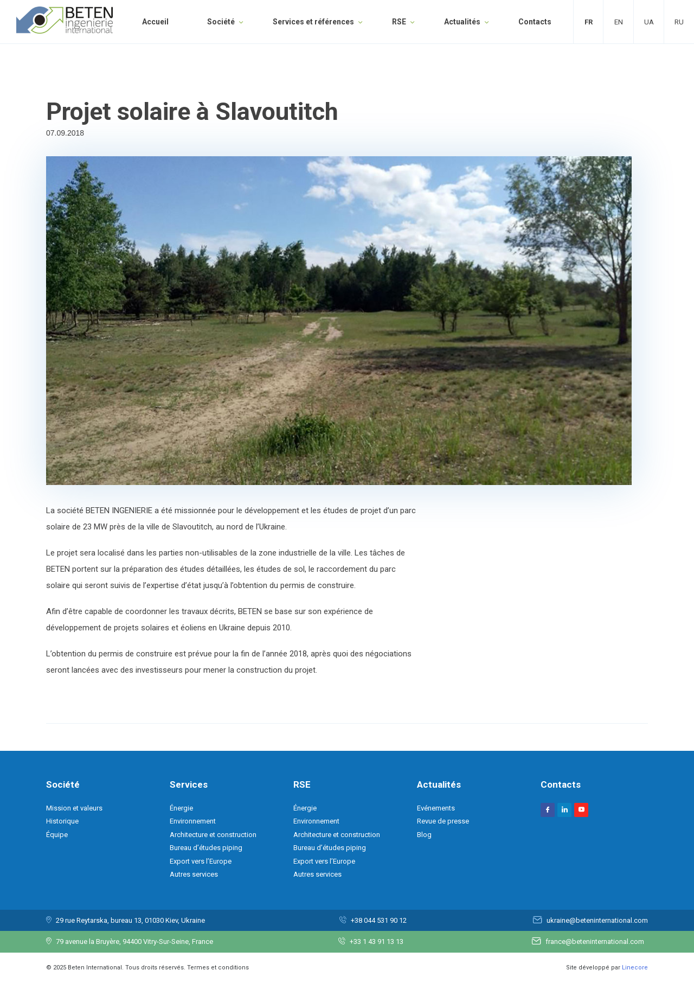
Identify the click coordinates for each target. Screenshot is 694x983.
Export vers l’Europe (201, 861)
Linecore (635, 967)
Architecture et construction (213, 835)
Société (221, 21)
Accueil (155, 21)
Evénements (436, 808)
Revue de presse (443, 821)
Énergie (181, 808)
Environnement (193, 821)
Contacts (534, 21)
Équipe (57, 835)
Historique (62, 821)
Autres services (194, 874)
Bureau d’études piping (206, 848)
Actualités (462, 21)
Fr (588, 22)
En (618, 22)
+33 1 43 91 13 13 (376, 941)
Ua (649, 22)
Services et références (313, 21)
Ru (679, 22)
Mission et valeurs (74, 808)
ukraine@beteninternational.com (597, 920)
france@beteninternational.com (594, 941)
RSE (399, 21)
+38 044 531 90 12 (379, 920)
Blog (424, 835)
